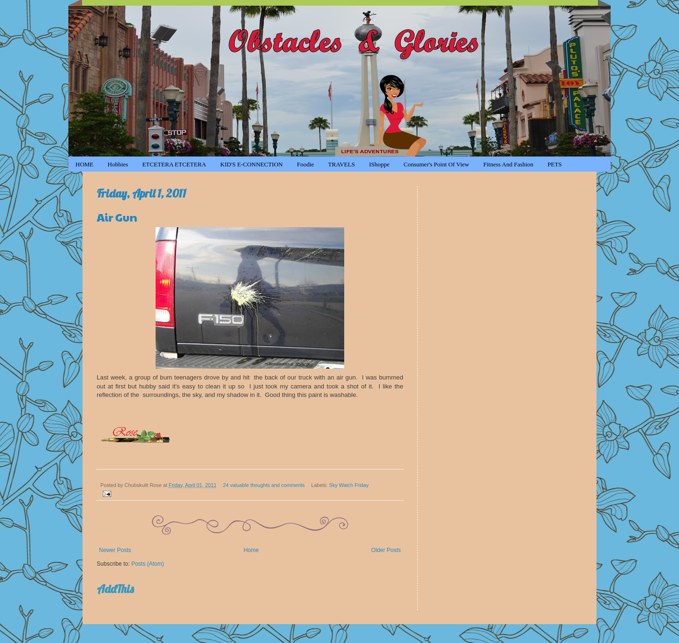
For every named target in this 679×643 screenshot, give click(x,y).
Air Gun (117, 217)
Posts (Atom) (147, 564)
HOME (84, 164)
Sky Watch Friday (349, 485)
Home (251, 550)
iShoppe (379, 164)
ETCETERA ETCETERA (174, 164)
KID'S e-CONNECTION (251, 164)
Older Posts (386, 550)
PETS (554, 164)
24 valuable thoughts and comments (264, 485)
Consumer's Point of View (436, 164)
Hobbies (118, 164)
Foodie (305, 164)
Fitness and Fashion (508, 164)
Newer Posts (115, 550)
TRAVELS (341, 164)
